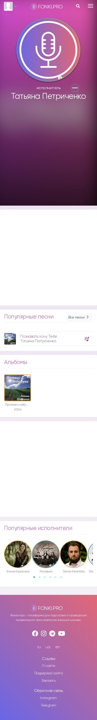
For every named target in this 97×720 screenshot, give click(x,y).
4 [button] (52, 578)
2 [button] (41, 578)
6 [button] (62, 578)
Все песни (79, 317)
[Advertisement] (48, 155)
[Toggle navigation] (90, 6)
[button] (75, 88)
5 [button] (57, 578)
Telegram (48, 705)
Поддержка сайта (48, 673)
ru (39, 647)
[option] (48, 337)
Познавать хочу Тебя (38, 336)
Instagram (48, 698)
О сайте (48, 666)
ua (48, 647)
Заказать (48, 680)
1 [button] (35, 578)
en (57, 647)
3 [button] (46, 578)
